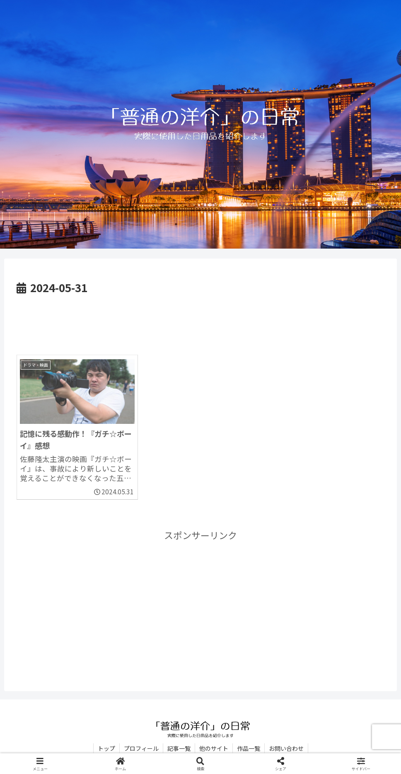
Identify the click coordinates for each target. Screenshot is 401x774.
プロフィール (141, 748)
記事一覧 (179, 748)
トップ (106, 748)
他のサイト (213, 748)
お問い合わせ (286, 748)
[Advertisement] (200, 320)
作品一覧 (248, 748)
